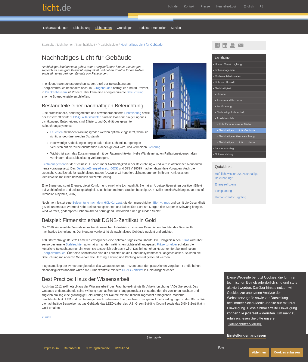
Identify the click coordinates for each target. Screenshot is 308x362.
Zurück (46, 317)
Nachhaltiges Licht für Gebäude (141, 44)
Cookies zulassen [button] (287, 352)
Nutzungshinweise (97, 348)
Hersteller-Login (226, 6)
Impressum (51, 348)
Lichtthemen (65, 44)
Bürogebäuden (102, 88)
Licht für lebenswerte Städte (235, 124)
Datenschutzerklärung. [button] (245, 324)
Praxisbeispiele (108, 44)
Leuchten (56, 132)
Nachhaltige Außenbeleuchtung (237, 136)
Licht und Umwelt (225, 82)
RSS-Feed (122, 348)
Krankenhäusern (56, 92)
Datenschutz (72, 348)
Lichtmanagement (54, 164)
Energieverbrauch (54, 253)
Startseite (48, 44)
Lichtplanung (132, 113)
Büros (185, 240)
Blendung (154, 147)
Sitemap (154, 337)
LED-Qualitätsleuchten (86, 117)
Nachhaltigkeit (85, 44)
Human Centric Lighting (228, 64)
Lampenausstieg (224, 148)
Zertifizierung (224, 106)
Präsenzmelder (167, 244)
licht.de (172, 6)
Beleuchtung (135, 92)
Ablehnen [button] (259, 352)
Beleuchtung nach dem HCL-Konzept (97, 202)
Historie (221, 94)
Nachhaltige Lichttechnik (231, 112)
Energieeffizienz (225, 184)
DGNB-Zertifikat (132, 270)
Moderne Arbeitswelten (228, 76)
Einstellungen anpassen (246, 335)
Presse (205, 6)
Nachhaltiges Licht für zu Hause (237, 142)
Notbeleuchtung (224, 154)
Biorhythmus (161, 202)
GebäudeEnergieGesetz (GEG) (97, 168)
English (249, 6)
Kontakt (189, 6)
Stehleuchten (74, 244)
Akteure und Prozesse (229, 100)
